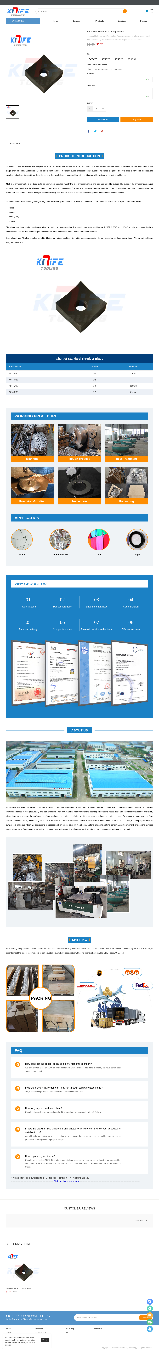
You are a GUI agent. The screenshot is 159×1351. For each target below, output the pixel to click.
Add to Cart (103, 120)
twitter (95, 131)
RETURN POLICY (41, 1332)
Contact (144, 21)
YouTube (103, 1338)
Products (99, 21)
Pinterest (116, 1332)
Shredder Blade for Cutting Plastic (19, 1289)
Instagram (103, 1332)
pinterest (102, 131)
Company (76, 21)
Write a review (141, 1221)
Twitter (109, 1332)
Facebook (96, 1332)
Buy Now (137, 120)
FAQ (66, 1332)
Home (55, 21)
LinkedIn (96, 1338)
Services (122, 21)
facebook (89, 131)
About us (9, 1332)
